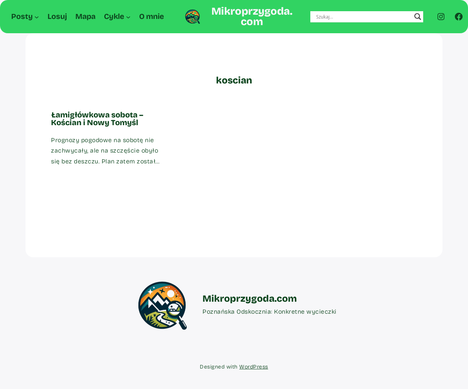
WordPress (253, 367)
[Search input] (363, 16)
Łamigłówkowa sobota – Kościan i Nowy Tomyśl (97, 118)
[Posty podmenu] (36, 16)
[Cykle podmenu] (128, 16)
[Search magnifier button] (417, 16)
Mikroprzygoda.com (252, 16)
